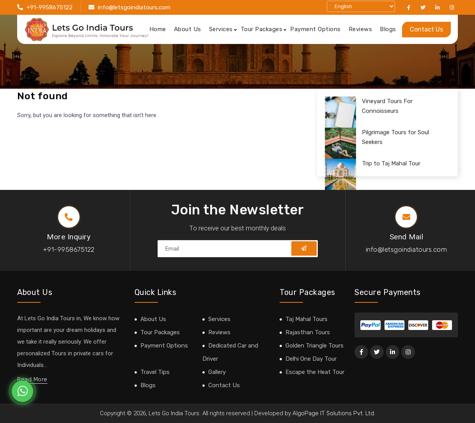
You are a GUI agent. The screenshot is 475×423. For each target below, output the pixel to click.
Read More (32, 379)
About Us (187, 29)
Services (221, 29)
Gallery (217, 372)
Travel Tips (155, 372)
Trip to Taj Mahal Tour (391, 163)
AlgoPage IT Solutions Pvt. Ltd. (333, 413)
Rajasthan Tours (307, 332)
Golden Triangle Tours (314, 345)
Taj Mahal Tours (306, 319)
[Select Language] (361, 6)
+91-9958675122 (50, 7)
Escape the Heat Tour (314, 372)
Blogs (388, 29)
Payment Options (315, 29)
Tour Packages (262, 29)
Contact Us (426, 29)
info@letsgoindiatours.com (134, 7)
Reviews (360, 29)
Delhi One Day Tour (311, 358)
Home (157, 29)
